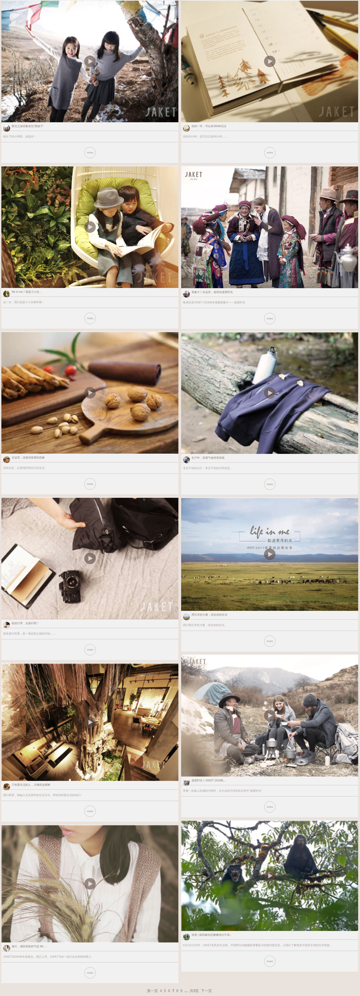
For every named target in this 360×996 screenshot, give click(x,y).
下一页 (206, 991)
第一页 (152, 991)
